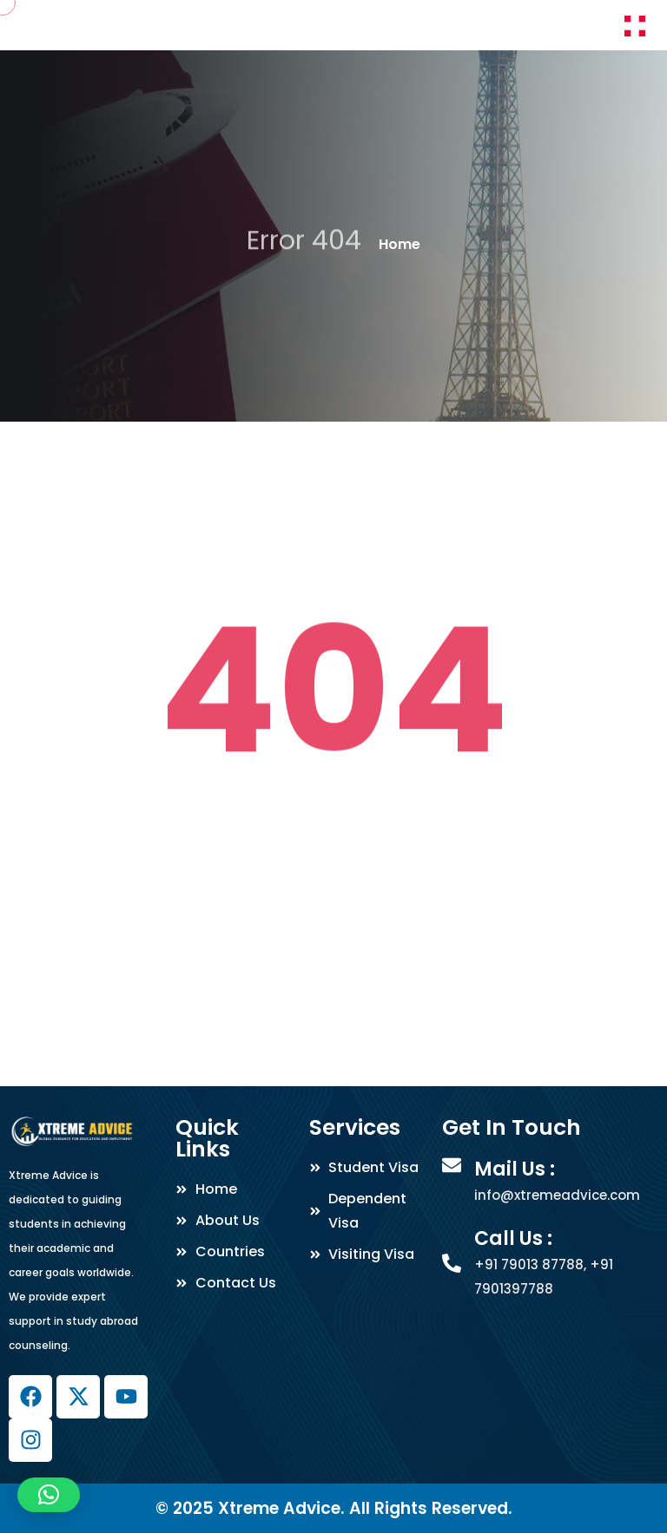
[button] (48, 1494)
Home (399, 244)
